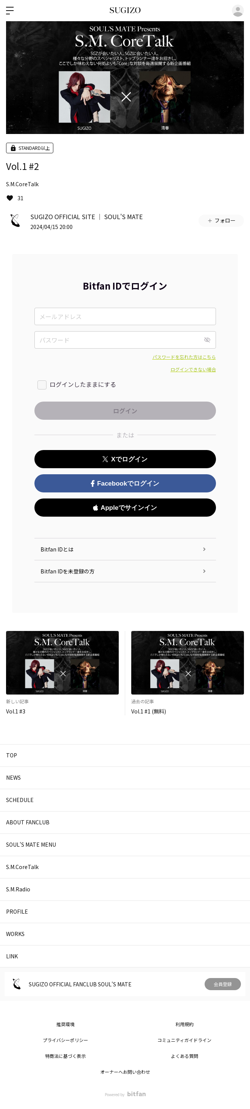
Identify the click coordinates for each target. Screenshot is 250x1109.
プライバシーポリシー (65, 1040)
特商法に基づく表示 (65, 1056)
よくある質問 (184, 1056)
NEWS (13, 777)
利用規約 (184, 1024)
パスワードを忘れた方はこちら (184, 357)
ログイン (238, 11)
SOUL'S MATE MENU (31, 844)
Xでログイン (125, 459)
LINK (12, 956)
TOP (11, 755)
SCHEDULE (20, 800)
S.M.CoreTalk (22, 184)
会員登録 (223, 984)
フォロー (221, 220)
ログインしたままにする (83, 384)
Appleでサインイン (125, 507)
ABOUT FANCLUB (28, 822)
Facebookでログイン (125, 483)
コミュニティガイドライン (184, 1040)
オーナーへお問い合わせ (125, 1072)
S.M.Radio (18, 889)
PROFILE (17, 911)
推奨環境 (65, 1024)
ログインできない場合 (193, 369)
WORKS (15, 934)
